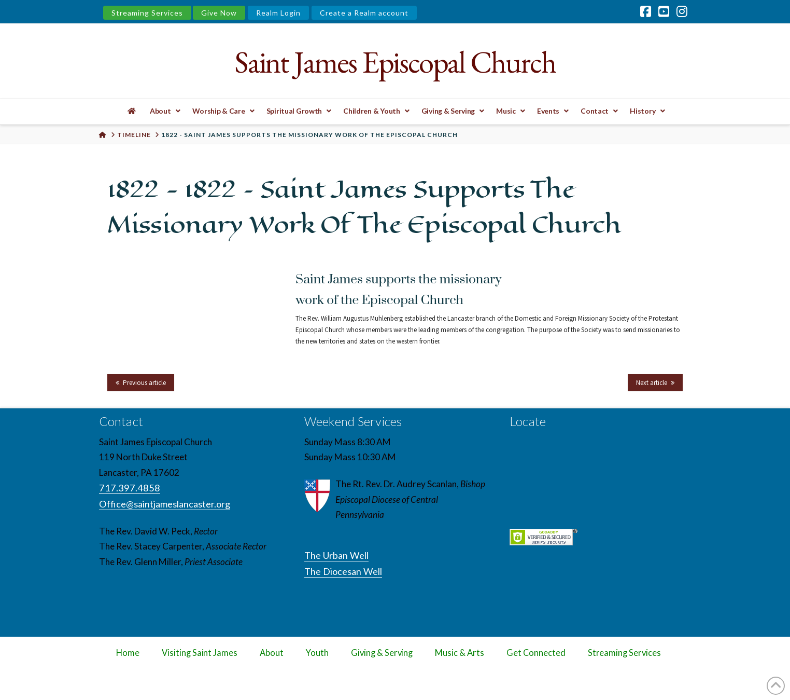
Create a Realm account (364, 12)
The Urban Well (336, 555)
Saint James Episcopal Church (394, 62)
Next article (651, 382)
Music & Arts (459, 653)
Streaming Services (147, 12)
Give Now (219, 12)
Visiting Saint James (199, 653)
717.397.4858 (129, 487)
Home (127, 653)
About (272, 653)
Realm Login (278, 12)
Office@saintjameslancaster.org (164, 504)
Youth (317, 653)
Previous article (144, 382)
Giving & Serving (382, 653)
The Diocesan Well (343, 571)
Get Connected (536, 653)
